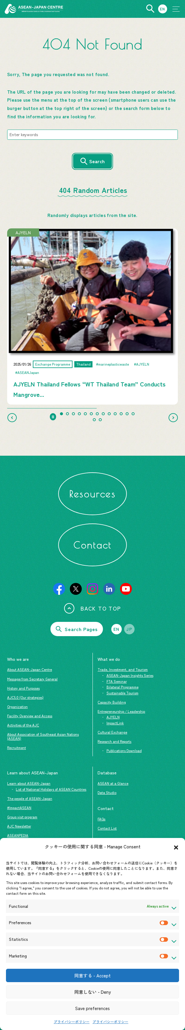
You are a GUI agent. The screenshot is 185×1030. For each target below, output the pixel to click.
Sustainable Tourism (122, 693)
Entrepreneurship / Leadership (121, 711)
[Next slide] (173, 417)
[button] (176, 847)
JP (129, 629)
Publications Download (124, 750)
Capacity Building (112, 702)
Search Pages (77, 629)
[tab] (61, 413)
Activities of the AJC (23, 725)
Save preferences (92, 1008)
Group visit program (22, 816)
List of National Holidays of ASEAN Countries (51, 789)
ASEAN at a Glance (113, 783)
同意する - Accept (92, 975)
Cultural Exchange (112, 732)
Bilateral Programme (122, 687)
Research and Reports (114, 741)
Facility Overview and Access (29, 715)
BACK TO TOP (92, 608)
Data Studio (107, 792)
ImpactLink (115, 723)
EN (116, 629)
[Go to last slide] (12, 417)
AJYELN (113, 717)
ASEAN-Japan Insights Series (130, 675)
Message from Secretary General (32, 679)
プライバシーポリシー (72, 1021)
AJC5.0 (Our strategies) (25, 697)
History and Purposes (23, 688)
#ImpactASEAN (19, 807)
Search (97, 161)
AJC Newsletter (19, 826)
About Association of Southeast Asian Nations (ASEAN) (43, 736)
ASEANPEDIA (17, 835)
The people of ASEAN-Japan (29, 798)
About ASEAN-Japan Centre (29, 669)
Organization (17, 706)
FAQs (101, 819)
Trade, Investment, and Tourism (123, 669)
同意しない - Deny (92, 992)
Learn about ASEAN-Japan (28, 783)
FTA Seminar (117, 681)
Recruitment (16, 747)
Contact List (107, 828)
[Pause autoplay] (53, 416)
